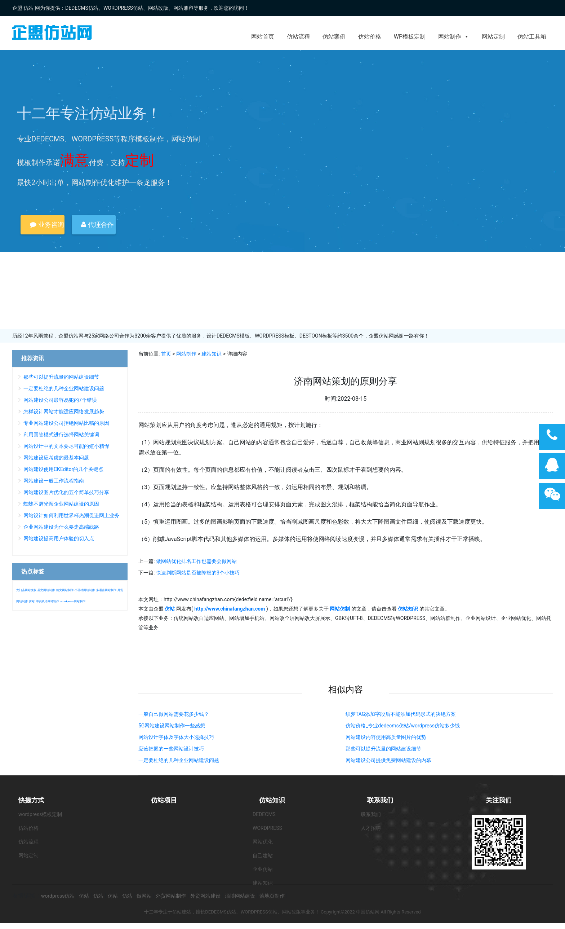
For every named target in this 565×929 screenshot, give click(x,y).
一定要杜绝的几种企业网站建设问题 (178, 760)
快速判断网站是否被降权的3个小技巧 (198, 573)
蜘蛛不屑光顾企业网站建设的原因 (61, 504)
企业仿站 (263, 869)
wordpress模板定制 (40, 814)
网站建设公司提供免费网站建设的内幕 (388, 760)
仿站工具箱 (531, 36)
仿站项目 (164, 800)
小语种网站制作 (85, 590)
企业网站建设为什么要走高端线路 (61, 527)
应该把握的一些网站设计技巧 (171, 749)
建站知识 (211, 354)
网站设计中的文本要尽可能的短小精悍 (66, 446)
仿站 (32, 601)
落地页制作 (272, 896)
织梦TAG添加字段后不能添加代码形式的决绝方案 (401, 714)
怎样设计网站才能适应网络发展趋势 (63, 411)
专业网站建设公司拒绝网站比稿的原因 (66, 423)
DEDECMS (264, 814)
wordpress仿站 (58, 896)
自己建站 (263, 855)
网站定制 (493, 36)
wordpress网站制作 (72, 601)
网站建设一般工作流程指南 (53, 481)
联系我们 (380, 800)
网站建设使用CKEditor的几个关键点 (63, 469)
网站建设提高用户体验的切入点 (58, 538)
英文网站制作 (46, 590)
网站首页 (262, 36)
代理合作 (97, 224)
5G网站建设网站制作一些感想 (171, 725)
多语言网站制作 (106, 590)
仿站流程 (298, 36)
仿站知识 (272, 800)
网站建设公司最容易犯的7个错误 (60, 400)
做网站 (144, 896)
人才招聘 (371, 828)
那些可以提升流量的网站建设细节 (383, 749)
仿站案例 (334, 36)
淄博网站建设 (240, 896)
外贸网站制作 (171, 896)
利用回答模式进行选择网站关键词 (61, 434)
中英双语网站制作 (47, 601)
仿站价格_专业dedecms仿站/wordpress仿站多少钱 (403, 725)
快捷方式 (31, 800)
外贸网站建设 (205, 896)
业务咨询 (47, 224)
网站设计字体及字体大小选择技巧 (176, 737)
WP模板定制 (410, 36)
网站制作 (453, 36)
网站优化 (263, 842)
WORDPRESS (267, 828)
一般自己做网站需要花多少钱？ (173, 714)
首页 (166, 354)
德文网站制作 (65, 590)
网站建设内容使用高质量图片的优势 (386, 737)
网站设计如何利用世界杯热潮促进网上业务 (71, 515)
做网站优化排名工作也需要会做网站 (196, 561)
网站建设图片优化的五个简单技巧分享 (66, 492)
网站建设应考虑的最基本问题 (56, 458)
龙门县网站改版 (26, 590)
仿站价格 (369, 36)
